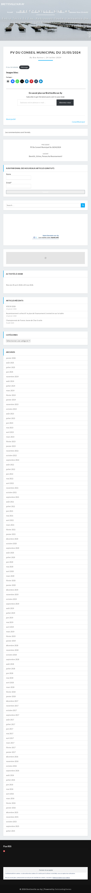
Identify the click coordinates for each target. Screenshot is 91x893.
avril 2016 (10, 794)
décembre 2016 (12, 756)
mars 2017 (10, 743)
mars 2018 (10, 687)
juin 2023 (9, 423)
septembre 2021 (12, 497)
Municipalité (11, 119)
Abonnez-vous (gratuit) (78, 12)
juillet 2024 (10, 386)
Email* (18, 185)
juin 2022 (9, 474)
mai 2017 (9, 733)
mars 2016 (10, 798)
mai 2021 (9, 516)
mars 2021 (10, 525)
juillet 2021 (10, 506)
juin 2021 (9, 511)
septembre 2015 (12, 826)
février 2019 (10, 636)
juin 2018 (9, 673)
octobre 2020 (11, 543)
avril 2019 (10, 627)
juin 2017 (9, 729)
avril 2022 (10, 483)
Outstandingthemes (63, 889)
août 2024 (10, 381)
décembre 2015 (12, 812)
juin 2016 (9, 784)
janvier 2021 (11, 534)
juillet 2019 (10, 613)
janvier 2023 (11, 446)
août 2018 (10, 664)
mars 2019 (10, 631)
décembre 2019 (12, 590)
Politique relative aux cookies (61, 877)
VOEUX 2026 (11, 306)
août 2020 (10, 553)
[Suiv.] (77, 281)
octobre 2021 (11, 492)
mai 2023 (9, 427)
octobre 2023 (11, 409)
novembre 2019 (12, 594)
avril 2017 (10, 738)
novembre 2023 (12, 404)
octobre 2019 (11, 599)
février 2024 (10, 395)
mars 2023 (10, 437)
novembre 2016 (12, 761)
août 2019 (10, 608)
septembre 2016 (12, 770)
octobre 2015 (11, 821)
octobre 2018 (11, 655)
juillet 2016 (10, 780)
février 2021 (10, 529)
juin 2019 (9, 617)
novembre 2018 (12, 650)
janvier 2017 (11, 752)
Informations (49, 12)
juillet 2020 (10, 557)
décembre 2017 (12, 701)
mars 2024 (10, 390)
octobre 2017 (11, 710)
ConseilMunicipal (78, 122)
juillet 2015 (10, 831)
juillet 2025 (10, 367)
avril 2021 (10, 520)
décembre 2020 (12, 539)
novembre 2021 (12, 488)
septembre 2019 (12, 604)
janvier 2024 (11, 400)
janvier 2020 (11, 585)
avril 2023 (10, 432)
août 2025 (10, 363)
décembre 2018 (12, 645)
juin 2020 (9, 562)
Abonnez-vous (65, 102)
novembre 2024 (12, 376)
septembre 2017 (12, 715)
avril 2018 (10, 682)
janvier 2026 (11, 358)
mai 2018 (9, 678)
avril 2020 (10, 571)
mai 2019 (9, 622)
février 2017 (10, 747)
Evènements (21, 12)
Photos (62, 12)
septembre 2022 (12, 460)
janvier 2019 (11, 641)
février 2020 (10, 580)
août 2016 (10, 775)
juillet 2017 (10, 724)
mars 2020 (10, 576)
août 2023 (10, 413)
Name (18, 176)
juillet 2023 (10, 418)
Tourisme (35, 12)
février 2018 (10, 692)
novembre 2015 (12, 817)
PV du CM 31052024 (12, 67)
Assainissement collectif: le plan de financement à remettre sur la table (35, 313)
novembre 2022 (12, 451)
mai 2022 (9, 478)
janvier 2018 (11, 696)
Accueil (10, 12)
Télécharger (24, 67)
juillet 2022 (10, 469)
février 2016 (10, 803)
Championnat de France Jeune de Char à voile (24, 320)
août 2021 (10, 502)
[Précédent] (14, 281)
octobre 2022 (11, 455)
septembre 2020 (12, 548)
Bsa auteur (38, 57)
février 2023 (10, 441)
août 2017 (10, 719)
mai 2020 (9, 566)
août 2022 (10, 464)
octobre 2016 (11, 766)
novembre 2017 (12, 706)
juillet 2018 (10, 668)
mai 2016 (9, 789)
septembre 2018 (12, 659)
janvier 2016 (11, 808)
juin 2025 (9, 372)
